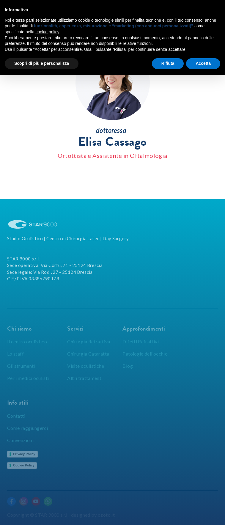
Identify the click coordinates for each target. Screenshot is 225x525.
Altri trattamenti (85, 378)
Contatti (16, 416)
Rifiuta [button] (167, 63)
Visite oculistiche (85, 366)
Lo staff (15, 353)
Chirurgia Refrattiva (88, 341)
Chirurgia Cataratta (88, 353)
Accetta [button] (203, 63)
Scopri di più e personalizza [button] (41, 63)
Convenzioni (20, 440)
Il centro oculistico (27, 341)
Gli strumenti (21, 366)
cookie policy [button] (47, 31)
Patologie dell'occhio (145, 353)
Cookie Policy (23, 465)
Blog (127, 366)
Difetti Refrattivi (140, 341)
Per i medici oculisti (28, 378)
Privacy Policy (24, 454)
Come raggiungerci (27, 428)
